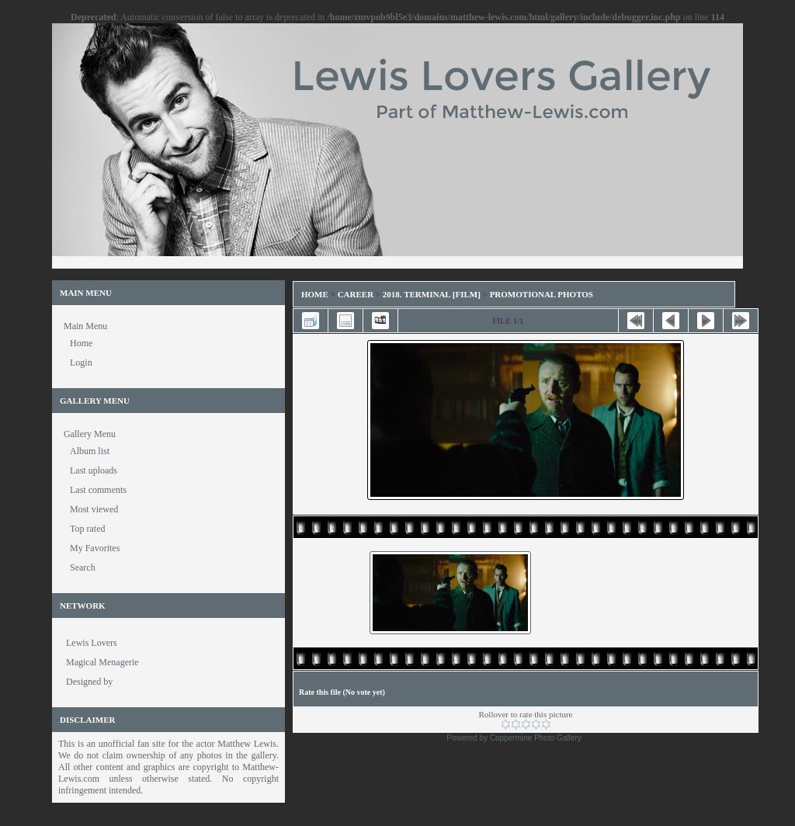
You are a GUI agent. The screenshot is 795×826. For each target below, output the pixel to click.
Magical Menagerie (102, 662)
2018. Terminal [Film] (432, 294)
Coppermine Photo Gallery (535, 738)
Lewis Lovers (91, 642)
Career (355, 294)
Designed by (89, 681)
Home (314, 294)
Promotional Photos (541, 294)
